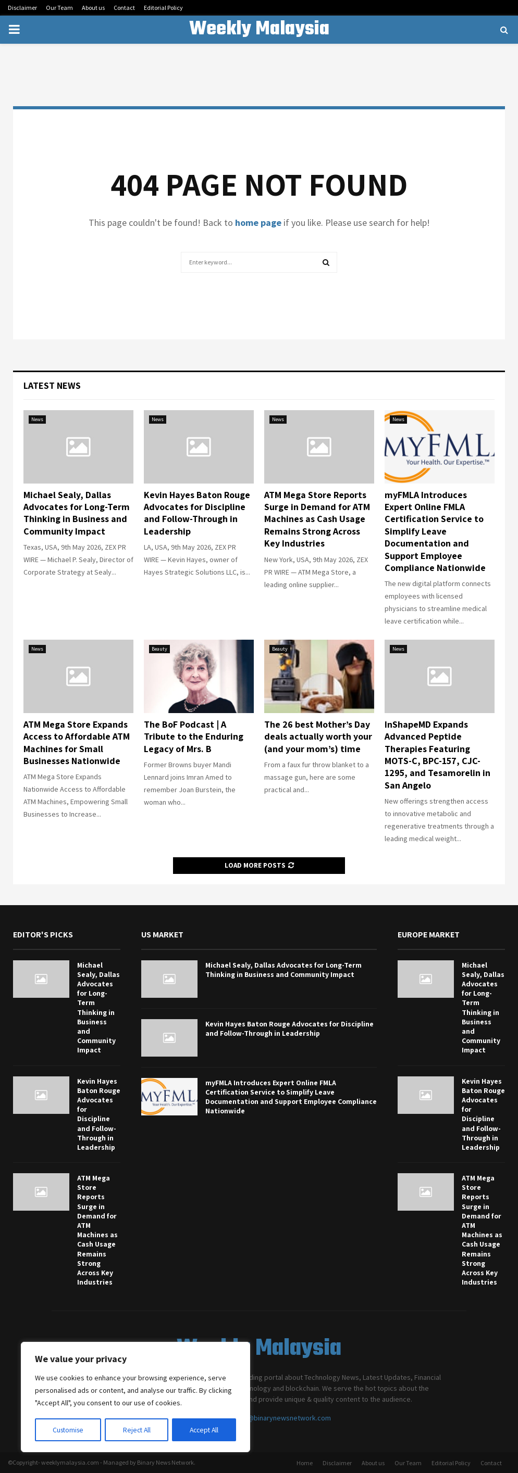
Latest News (52, 385)
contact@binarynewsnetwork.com (277, 1418)
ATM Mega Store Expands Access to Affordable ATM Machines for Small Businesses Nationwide (76, 742)
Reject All (136, 1429)
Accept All (203, 1429)
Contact (124, 7)
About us (93, 7)
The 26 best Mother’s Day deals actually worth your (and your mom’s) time (318, 736)
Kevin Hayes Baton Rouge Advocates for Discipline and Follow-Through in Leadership (197, 513)
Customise (68, 1429)
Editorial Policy (163, 7)
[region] (135, 1397)
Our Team (59, 7)
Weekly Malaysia (259, 30)
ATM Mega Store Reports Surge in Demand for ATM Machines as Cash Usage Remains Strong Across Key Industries (317, 519)
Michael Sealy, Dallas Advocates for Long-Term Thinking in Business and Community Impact (76, 513)
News (37, 419)
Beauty (159, 648)
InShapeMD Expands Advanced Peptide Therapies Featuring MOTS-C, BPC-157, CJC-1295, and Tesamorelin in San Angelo (437, 754)
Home (305, 1463)
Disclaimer (22, 7)
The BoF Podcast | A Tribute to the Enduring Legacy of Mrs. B (193, 736)
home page (258, 222)
